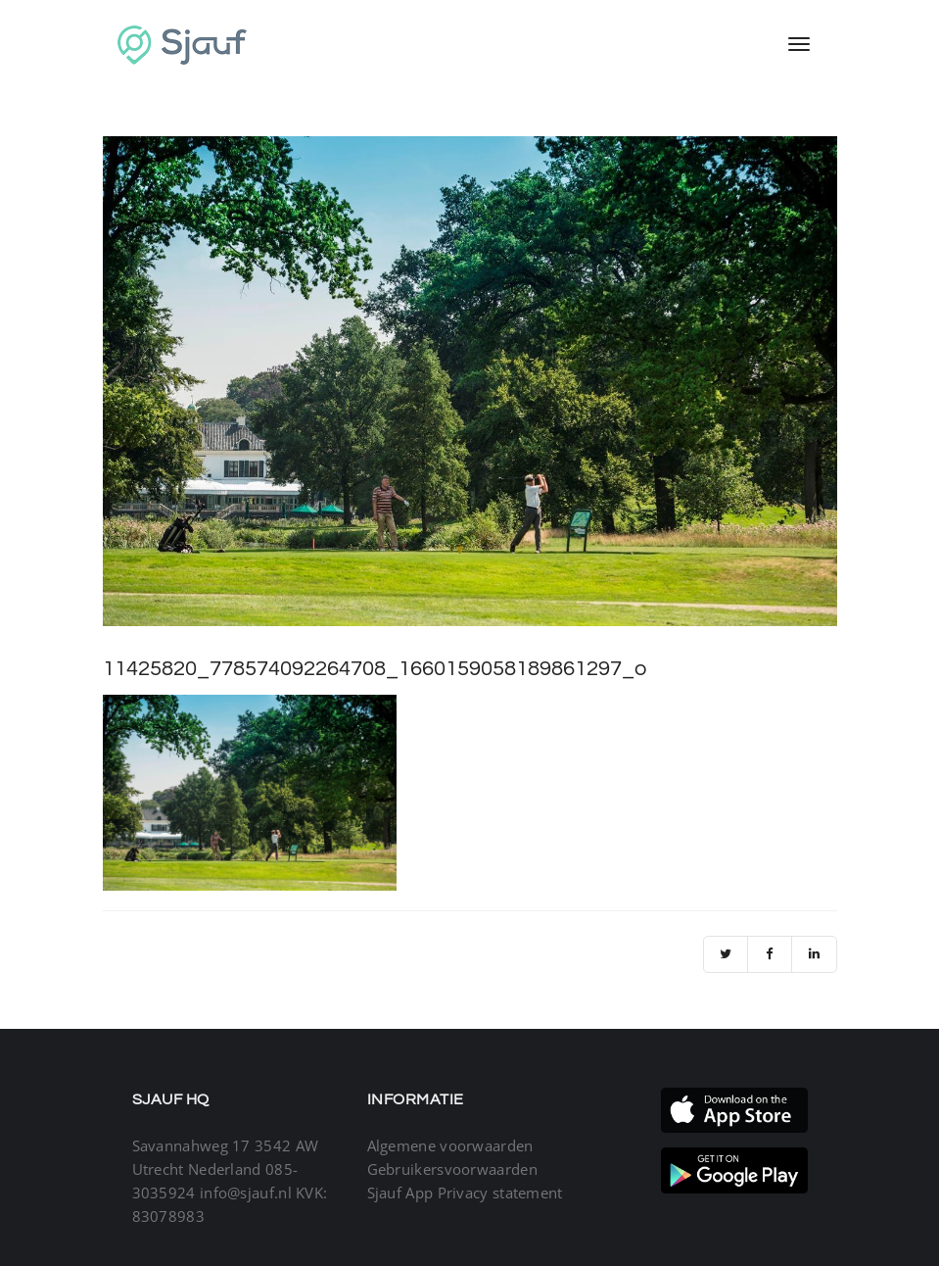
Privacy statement (500, 1192)
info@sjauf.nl (246, 1192)
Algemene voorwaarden (450, 1145)
